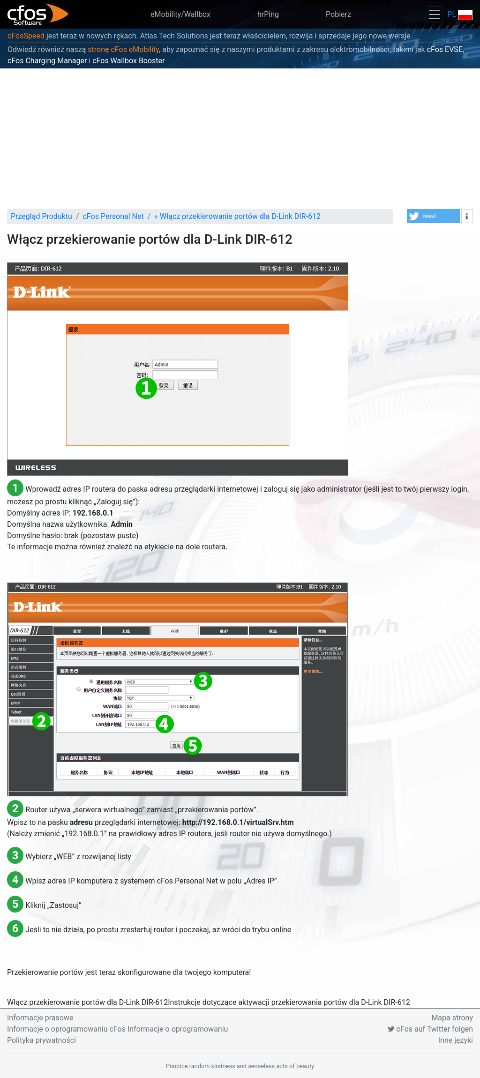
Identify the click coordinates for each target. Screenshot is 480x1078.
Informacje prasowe (40, 1017)
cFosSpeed (26, 35)
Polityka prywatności (41, 1040)
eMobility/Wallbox (180, 14)
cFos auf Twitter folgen (430, 1029)
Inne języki (455, 1040)
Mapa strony (452, 1017)
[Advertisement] (240, 138)
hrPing (268, 14)
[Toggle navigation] (434, 14)
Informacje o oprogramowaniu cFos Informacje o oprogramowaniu (117, 1029)
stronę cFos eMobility (123, 49)
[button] (433, 216)
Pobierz (338, 14)
